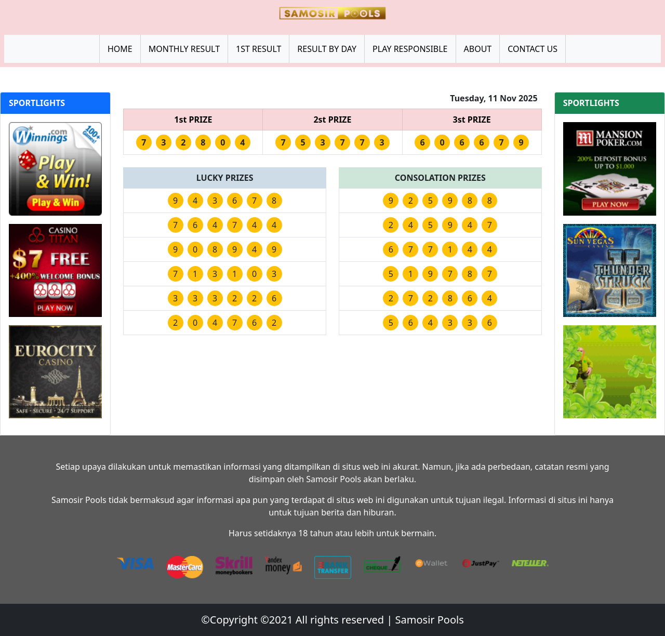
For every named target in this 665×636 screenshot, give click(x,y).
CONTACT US (532, 49)
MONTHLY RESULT (184, 49)
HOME (120, 49)
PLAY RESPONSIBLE (410, 49)
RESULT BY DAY (326, 49)
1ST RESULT (258, 49)
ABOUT (478, 49)
